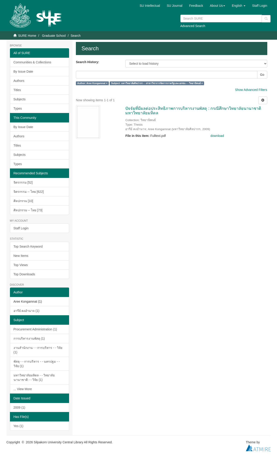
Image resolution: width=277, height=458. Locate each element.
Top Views (21, 265)
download (217, 136)
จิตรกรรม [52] (23, 182)
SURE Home (27, 35)
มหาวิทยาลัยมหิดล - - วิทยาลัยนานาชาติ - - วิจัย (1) (34, 377)
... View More (23, 389)
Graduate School (54, 35)
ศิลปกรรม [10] (23, 201)
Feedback (196, 5)
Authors (19, 81)
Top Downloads (24, 274)
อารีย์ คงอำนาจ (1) (27, 311)
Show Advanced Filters (251, 90)
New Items (21, 256)
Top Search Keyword (28, 246)
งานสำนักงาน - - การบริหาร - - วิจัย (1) (38, 350)
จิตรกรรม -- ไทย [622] (29, 191)
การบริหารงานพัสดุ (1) (29, 338)
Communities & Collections (32, 62)
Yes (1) (18, 426)
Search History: (87, 62)
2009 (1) (19, 407)
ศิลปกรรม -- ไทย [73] (28, 210)
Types (18, 108)
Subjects (20, 99)
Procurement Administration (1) (35, 329)
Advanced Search (192, 26)
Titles (17, 90)
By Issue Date (23, 71)
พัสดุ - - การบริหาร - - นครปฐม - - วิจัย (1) (37, 364)
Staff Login (21, 228)
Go (262, 74)
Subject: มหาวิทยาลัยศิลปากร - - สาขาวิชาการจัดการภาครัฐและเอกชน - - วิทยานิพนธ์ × (157, 83)
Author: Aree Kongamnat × (92, 83)
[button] (217, 5)
